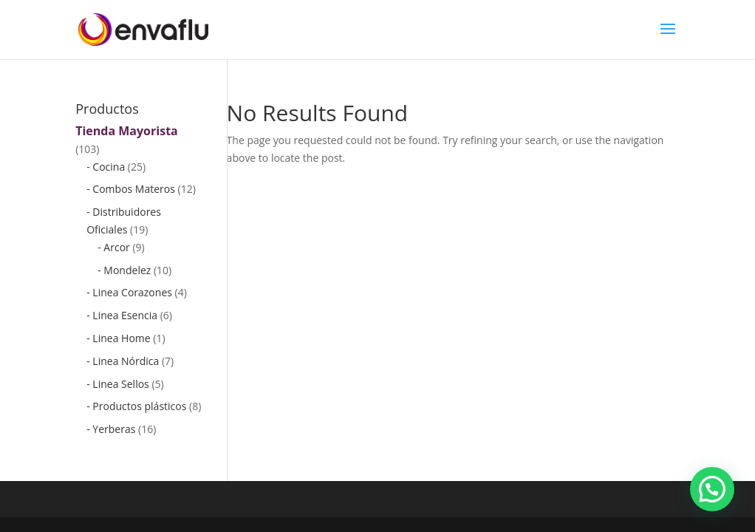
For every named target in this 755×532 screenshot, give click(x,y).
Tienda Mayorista (126, 131)
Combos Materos (133, 189)
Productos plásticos (139, 406)
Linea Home (121, 338)
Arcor (116, 247)
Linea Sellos (120, 384)
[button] (712, 489)
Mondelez (127, 270)
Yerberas (113, 429)
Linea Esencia (124, 315)
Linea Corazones (132, 292)
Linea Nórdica (125, 361)
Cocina (108, 167)
